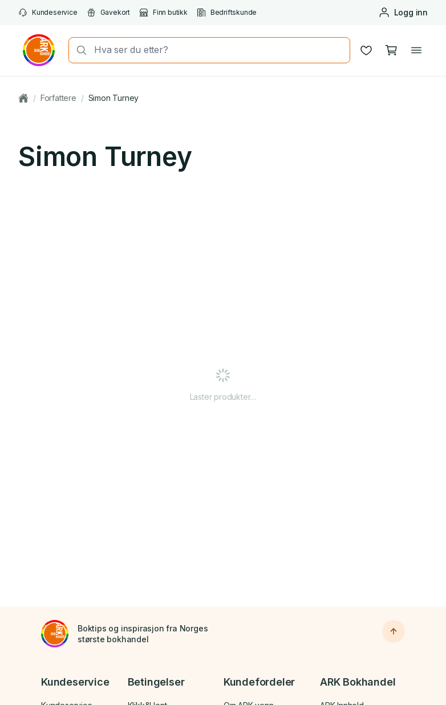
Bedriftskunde (227, 12)
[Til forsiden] (54, 633)
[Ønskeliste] (366, 50)
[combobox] (218, 50)
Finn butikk (163, 12)
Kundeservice (48, 12)
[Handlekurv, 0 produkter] (391, 50)
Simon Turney (113, 98)
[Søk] (78, 50)
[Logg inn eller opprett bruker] (403, 12)
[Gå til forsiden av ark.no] (39, 50)
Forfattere (58, 98)
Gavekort (108, 12)
